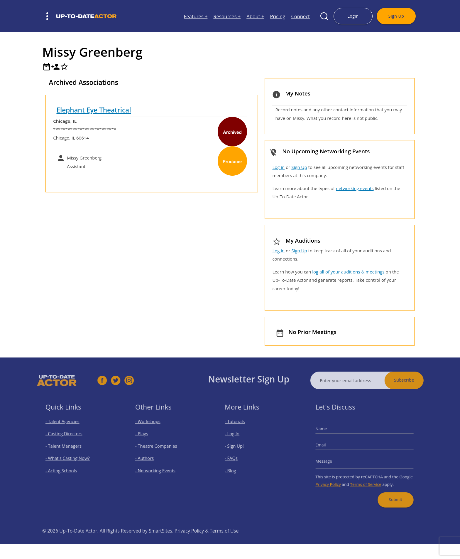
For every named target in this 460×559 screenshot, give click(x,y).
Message (331, 459)
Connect (300, 16)
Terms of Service (365, 479)
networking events (355, 188)
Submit (390, 492)
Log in (278, 167)
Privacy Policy (334, 479)
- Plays (146, 437)
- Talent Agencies (66, 427)
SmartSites (160, 542)
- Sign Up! (239, 447)
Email (328, 446)
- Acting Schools (65, 467)
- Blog (236, 467)
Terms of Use (224, 542)
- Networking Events (158, 467)
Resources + (227, 16)
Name (328, 433)
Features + (196, 16)
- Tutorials (239, 427)
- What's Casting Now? (70, 457)
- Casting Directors (67, 437)
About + (255, 16)
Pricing (277, 16)
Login (352, 16)
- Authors (149, 457)
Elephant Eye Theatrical (93, 110)
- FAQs (236, 457)
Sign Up (396, 16)
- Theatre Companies (158, 447)
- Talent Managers (67, 447)
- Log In (237, 437)
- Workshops (151, 427)
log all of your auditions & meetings (348, 272)
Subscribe (415, 380)
